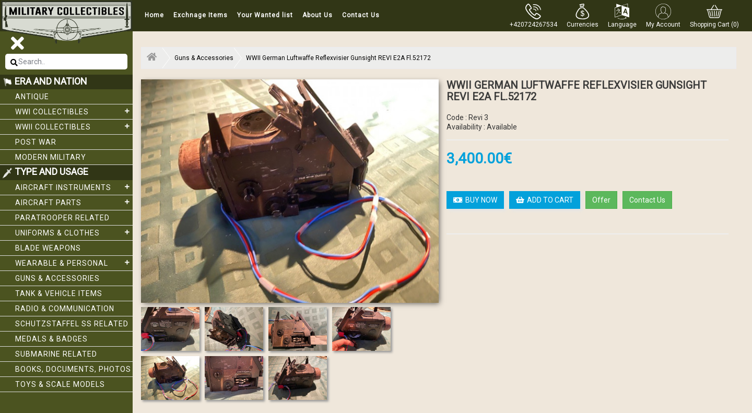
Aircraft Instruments (74, 187)
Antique (32, 96)
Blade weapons (48, 248)
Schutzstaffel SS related (71, 324)
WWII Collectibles (74, 126)
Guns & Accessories (57, 278)
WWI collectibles (74, 111)
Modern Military (50, 157)
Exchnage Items (200, 15)
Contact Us (361, 15)
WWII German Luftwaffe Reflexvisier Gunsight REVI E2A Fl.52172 (338, 58)
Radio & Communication (64, 308)
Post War (35, 142)
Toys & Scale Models (60, 384)
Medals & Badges (51, 339)
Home (154, 15)
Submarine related (56, 354)
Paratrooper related (62, 218)
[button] (582, 16)
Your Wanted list (265, 15)
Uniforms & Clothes (74, 232)
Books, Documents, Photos (73, 369)
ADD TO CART (544, 200)
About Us (317, 15)
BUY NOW (475, 200)
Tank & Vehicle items (58, 293)
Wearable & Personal (74, 262)
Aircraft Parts (74, 202)
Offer (601, 200)
